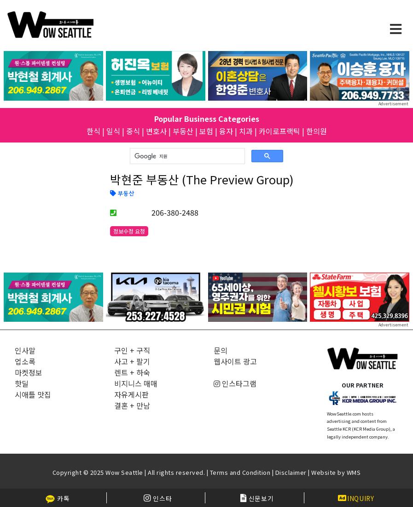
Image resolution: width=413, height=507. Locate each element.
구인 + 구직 (132, 350)
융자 (226, 131)
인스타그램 (235, 383)
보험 (206, 131)
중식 (133, 131)
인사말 (25, 350)
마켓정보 (28, 372)
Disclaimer (291, 472)
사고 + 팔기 (132, 361)
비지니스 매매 (135, 383)
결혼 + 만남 (132, 405)
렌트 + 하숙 (132, 372)
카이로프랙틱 (279, 131)
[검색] (186, 156)
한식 (93, 131)
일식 (113, 131)
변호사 (156, 131)
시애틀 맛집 (33, 394)
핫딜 (22, 383)
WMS (354, 472)
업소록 (25, 361)
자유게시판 (131, 394)
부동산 (183, 131)
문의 (220, 350)
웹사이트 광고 (235, 361)
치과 (246, 131)
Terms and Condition (240, 472)
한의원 (316, 131)
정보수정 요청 (129, 231)
